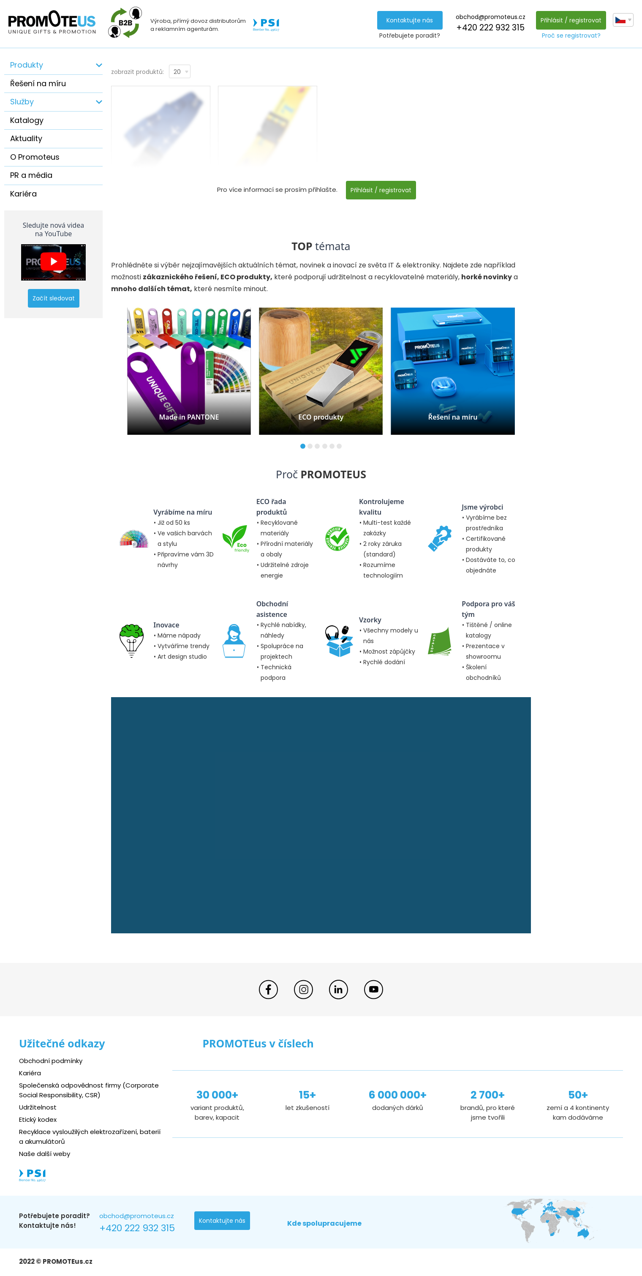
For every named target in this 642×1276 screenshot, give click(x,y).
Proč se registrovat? (571, 35)
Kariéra (23, 193)
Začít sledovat (54, 298)
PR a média (31, 175)
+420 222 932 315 (490, 27)
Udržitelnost (38, 1107)
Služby (22, 101)
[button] (302, 446)
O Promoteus (35, 157)
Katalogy (27, 120)
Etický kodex (38, 1119)
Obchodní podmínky (50, 1060)
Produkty (26, 65)
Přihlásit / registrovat (571, 20)
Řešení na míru (38, 83)
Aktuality (26, 138)
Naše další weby (44, 1153)
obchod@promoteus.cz (490, 17)
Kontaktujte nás (409, 20)
